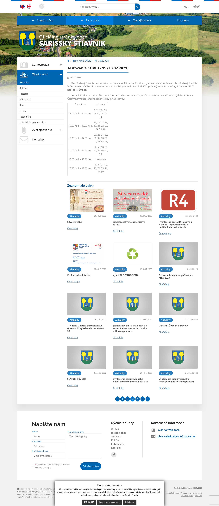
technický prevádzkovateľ (54, 497)
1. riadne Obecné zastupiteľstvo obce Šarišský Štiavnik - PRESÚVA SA (85, 328)
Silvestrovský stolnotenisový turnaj (129, 223)
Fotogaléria (25, 116)
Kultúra (23, 88)
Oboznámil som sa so (52, 466)
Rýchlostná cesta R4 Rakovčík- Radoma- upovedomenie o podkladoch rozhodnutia (176, 224)
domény (47, 494)
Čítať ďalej (72, 228)
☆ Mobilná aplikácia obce (33, 122)
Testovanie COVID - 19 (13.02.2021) (91, 60)
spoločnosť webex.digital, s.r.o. (30, 497)
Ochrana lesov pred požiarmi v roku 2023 (176, 276)
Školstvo (116, 436)
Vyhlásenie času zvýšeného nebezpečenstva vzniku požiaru (130, 380)
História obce (119, 433)
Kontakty (183, 20)
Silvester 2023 (74, 221)
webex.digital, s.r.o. (36, 494)
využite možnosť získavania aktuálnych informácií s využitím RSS (45, 489)
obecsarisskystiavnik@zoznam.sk (176, 436)
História (24, 93)
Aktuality (24, 82)
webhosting (22, 494)
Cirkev (23, 111)
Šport (22, 105)
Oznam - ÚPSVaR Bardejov (173, 325)
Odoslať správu (91, 466)
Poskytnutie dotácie (78, 275)
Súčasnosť (25, 99)
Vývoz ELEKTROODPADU (126, 275)
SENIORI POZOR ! (76, 378)
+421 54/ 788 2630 (169, 430)
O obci (115, 429)
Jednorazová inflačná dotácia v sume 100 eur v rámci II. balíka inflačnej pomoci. (130, 328)
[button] (41, 20)
